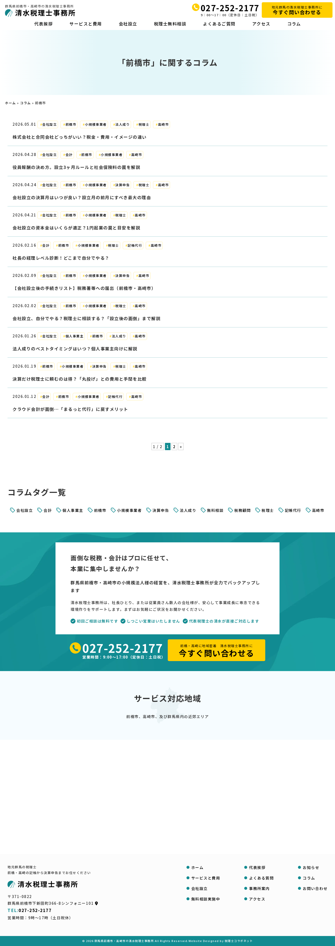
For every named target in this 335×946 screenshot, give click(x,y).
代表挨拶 (43, 24)
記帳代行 (135, 245)
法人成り (122, 124)
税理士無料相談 (170, 24)
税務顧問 (242, 510)
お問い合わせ (315, 888)
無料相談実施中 (205, 899)
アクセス (261, 24)
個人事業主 (75, 336)
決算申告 (122, 184)
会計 (69, 154)
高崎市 (163, 124)
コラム (294, 24)
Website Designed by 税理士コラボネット (220, 941)
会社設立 (128, 24)
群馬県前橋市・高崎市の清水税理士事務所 (124, 941)
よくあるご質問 (219, 24)
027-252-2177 (230, 7)
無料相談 (215, 510)
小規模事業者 (96, 124)
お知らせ (311, 867)
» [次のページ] (181, 446)
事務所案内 (259, 888)
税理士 (144, 124)
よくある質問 (261, 878)
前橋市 (71, 124)
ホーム (10, 102)
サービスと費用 (86, 24)
